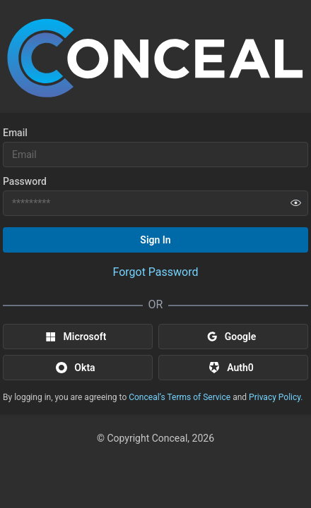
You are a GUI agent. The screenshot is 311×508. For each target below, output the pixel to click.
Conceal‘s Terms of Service (179, 397)
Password (25, 181)
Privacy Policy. (276, 397)
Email (15, 132)
